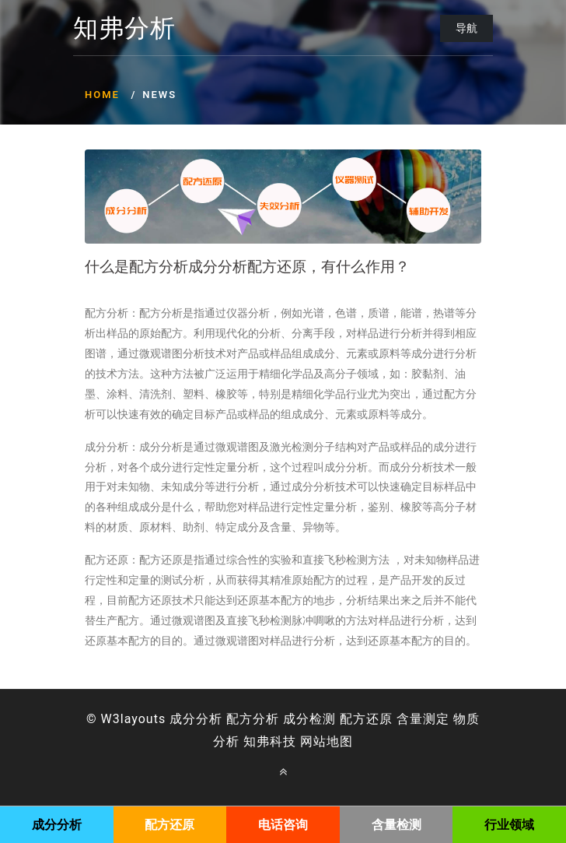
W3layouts (133, 718)
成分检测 (309, 718)
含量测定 (423, 718)
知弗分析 (124, 29)
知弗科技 (269, 741)
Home (102, 94)
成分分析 (195, 718)
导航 (466, 28)
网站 (313, 741)
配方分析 (252, 718)
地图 (340, 741)
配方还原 (366, 718)
